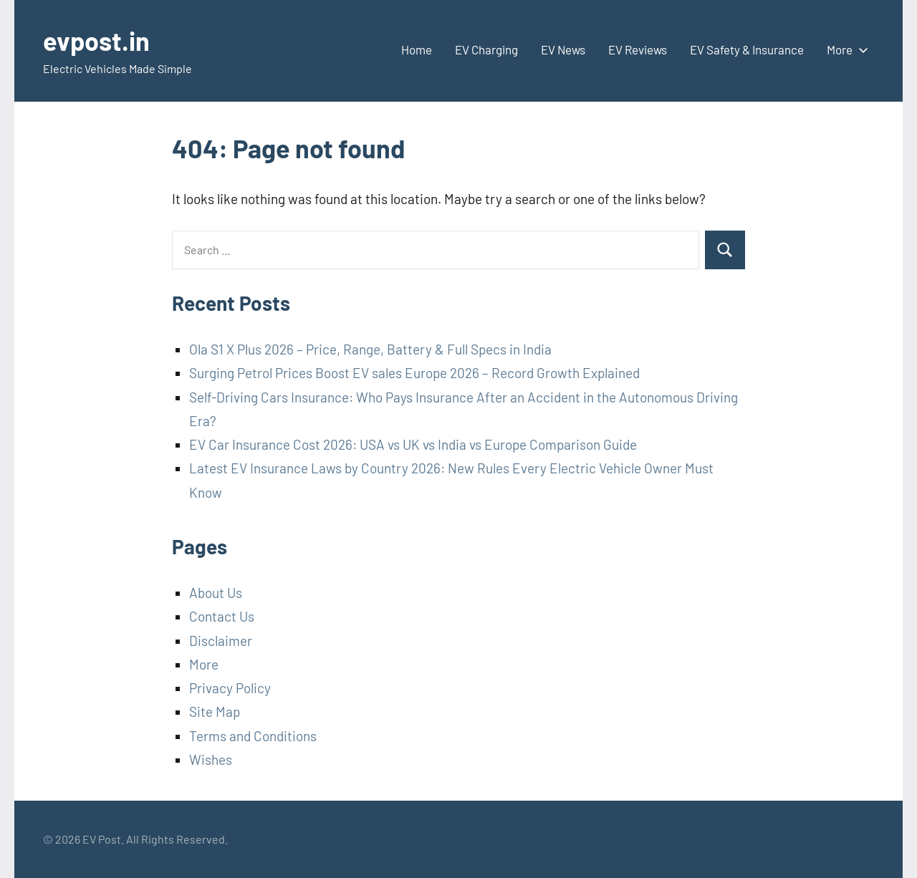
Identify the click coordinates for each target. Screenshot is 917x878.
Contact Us (221, 616)
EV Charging (486, 49)
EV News (563, 49)
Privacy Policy (230, 688)
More (845, 49)
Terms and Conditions (253, 736)
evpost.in (96, 40)
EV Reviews (637, 49)
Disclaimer (220, 640)
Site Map (214, 711)
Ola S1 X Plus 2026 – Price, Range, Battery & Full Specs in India (370, 349)
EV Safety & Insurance (747, 49)
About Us (215, 592)
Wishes (210, 759)
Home (416, 49)
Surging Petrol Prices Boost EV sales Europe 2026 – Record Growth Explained (414, 373)
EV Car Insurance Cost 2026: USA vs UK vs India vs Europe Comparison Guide (413, 444)
